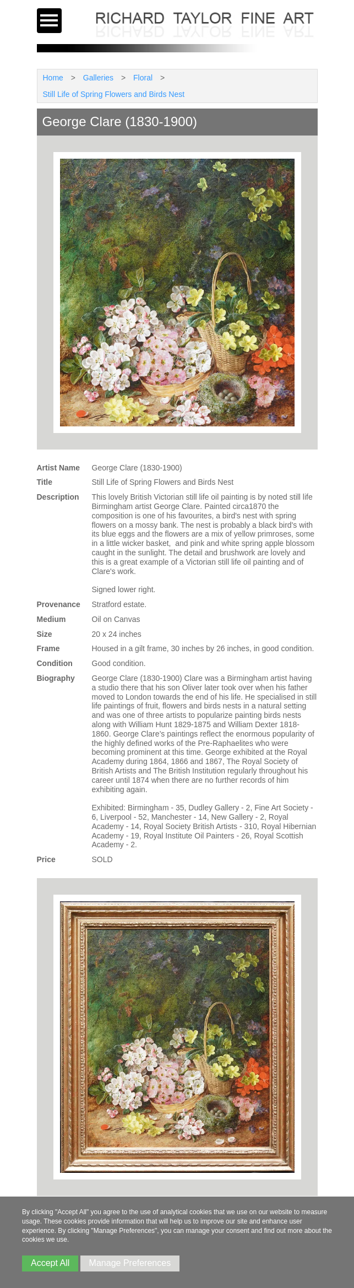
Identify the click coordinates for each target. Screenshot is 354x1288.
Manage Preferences (130, 1263)
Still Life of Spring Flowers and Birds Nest (114, 94)
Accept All (50, 1263)
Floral (143, 77)
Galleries (98, 77)
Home (53, 77)
